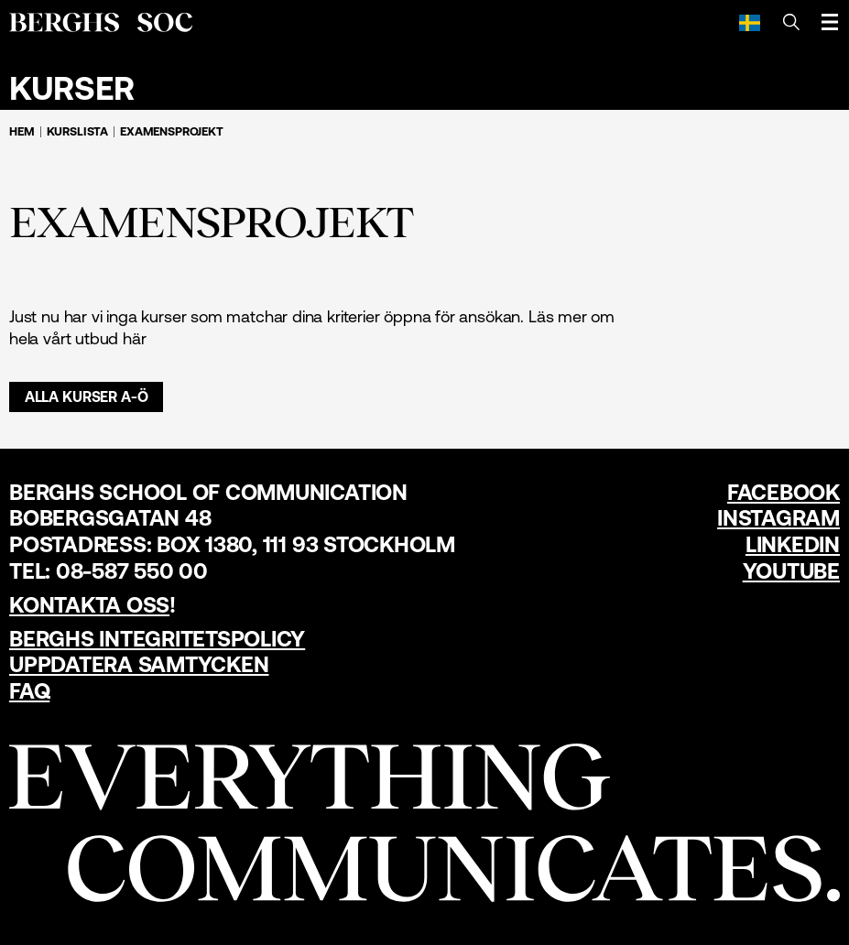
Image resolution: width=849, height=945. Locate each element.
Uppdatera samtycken (138, 664)
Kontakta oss (89, 604)
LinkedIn (793, 544)
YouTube (791, 571)
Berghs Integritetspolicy (157, 638)
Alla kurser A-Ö (86, 396)
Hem (22, 131)
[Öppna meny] (830, 22)
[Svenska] (749, 22)
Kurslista (78, 131)
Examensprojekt (171, 131)
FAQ (29, 691)
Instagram (778, 517)
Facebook (783, 492)
